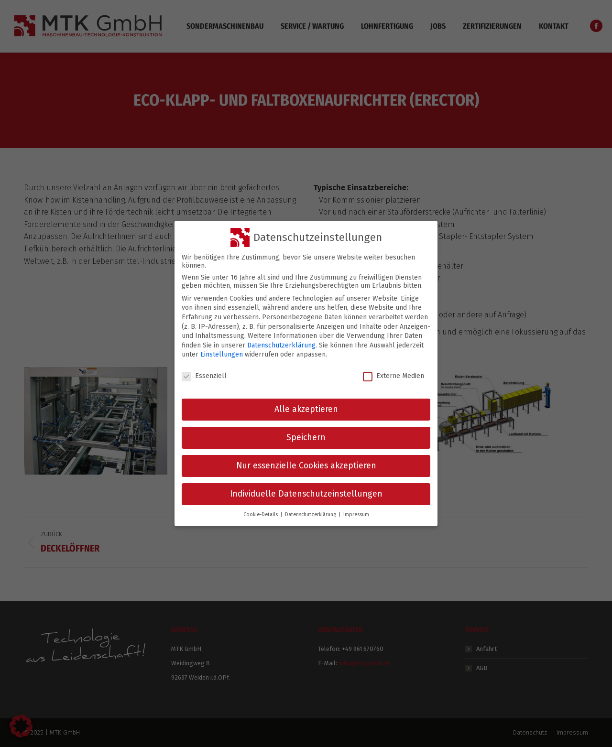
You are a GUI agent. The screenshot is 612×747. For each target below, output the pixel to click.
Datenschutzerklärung (281, 338)
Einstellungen (221, 347)
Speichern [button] (306, 430)
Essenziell (204, 369)
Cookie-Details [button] (261, 507)
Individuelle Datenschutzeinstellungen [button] (306, 486)
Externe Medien (393, 369)
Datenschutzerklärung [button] (311, 507)
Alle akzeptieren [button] (306, 402)
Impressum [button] (356, 507)
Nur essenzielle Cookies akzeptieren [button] (306, 458)
